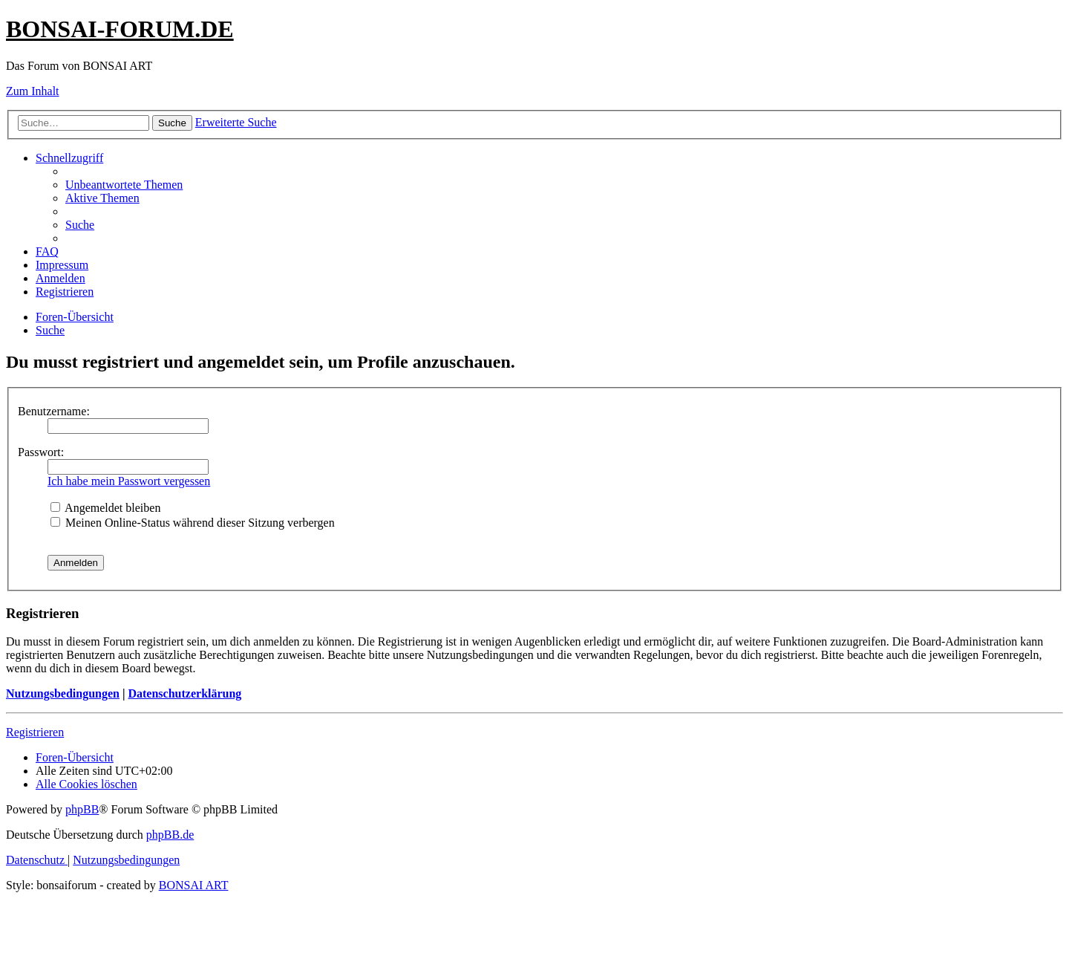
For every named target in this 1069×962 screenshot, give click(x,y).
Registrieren (35, 732)
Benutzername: (54, 411)
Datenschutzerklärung (184, 693)
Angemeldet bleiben (105, 507)
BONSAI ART (194, 885)
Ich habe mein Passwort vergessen (129, 481)
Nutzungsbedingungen (63, 693)
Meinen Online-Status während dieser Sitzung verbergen (192, 522)
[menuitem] (124, 184)
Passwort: (41, 452)
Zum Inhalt (32, 91)
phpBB (82, 809)
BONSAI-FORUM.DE (120, 29)
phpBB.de (170, 834)
